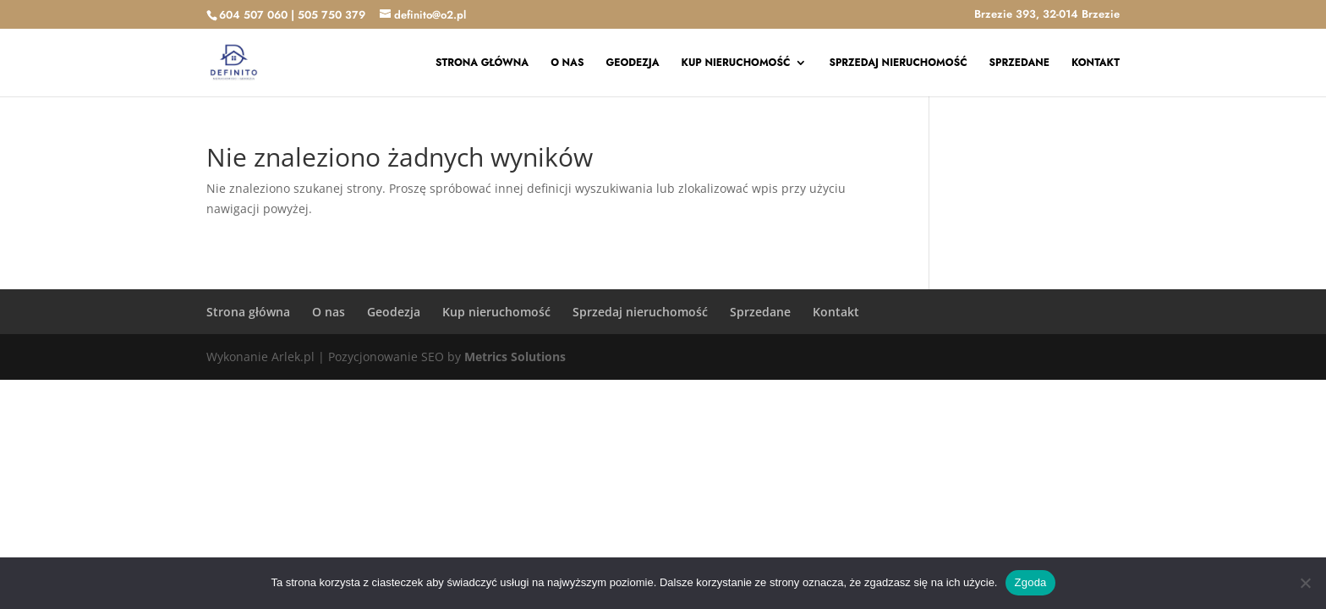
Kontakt (1095, 63)
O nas (567, 63)
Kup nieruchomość (736, 63)
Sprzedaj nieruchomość (898, 63)
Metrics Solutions (515, 356)
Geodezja (632, 63)
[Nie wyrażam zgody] (1304, 582)
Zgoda (1030, 582)
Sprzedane (1019, 63)
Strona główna (482, 63)
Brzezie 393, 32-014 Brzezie (1047, 15)
